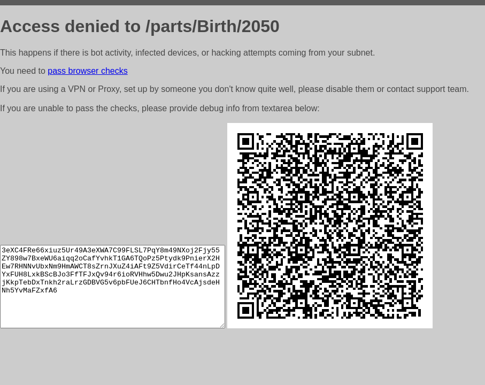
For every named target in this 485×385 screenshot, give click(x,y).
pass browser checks (87, 70)
